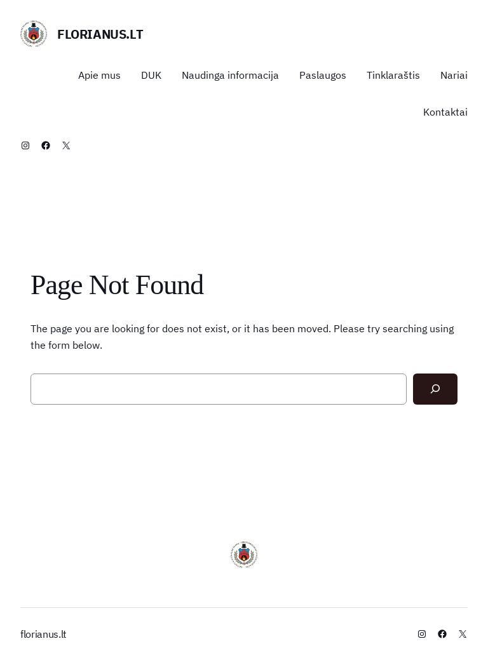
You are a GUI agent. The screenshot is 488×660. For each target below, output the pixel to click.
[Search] (435, 389)
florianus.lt (100, 34)
